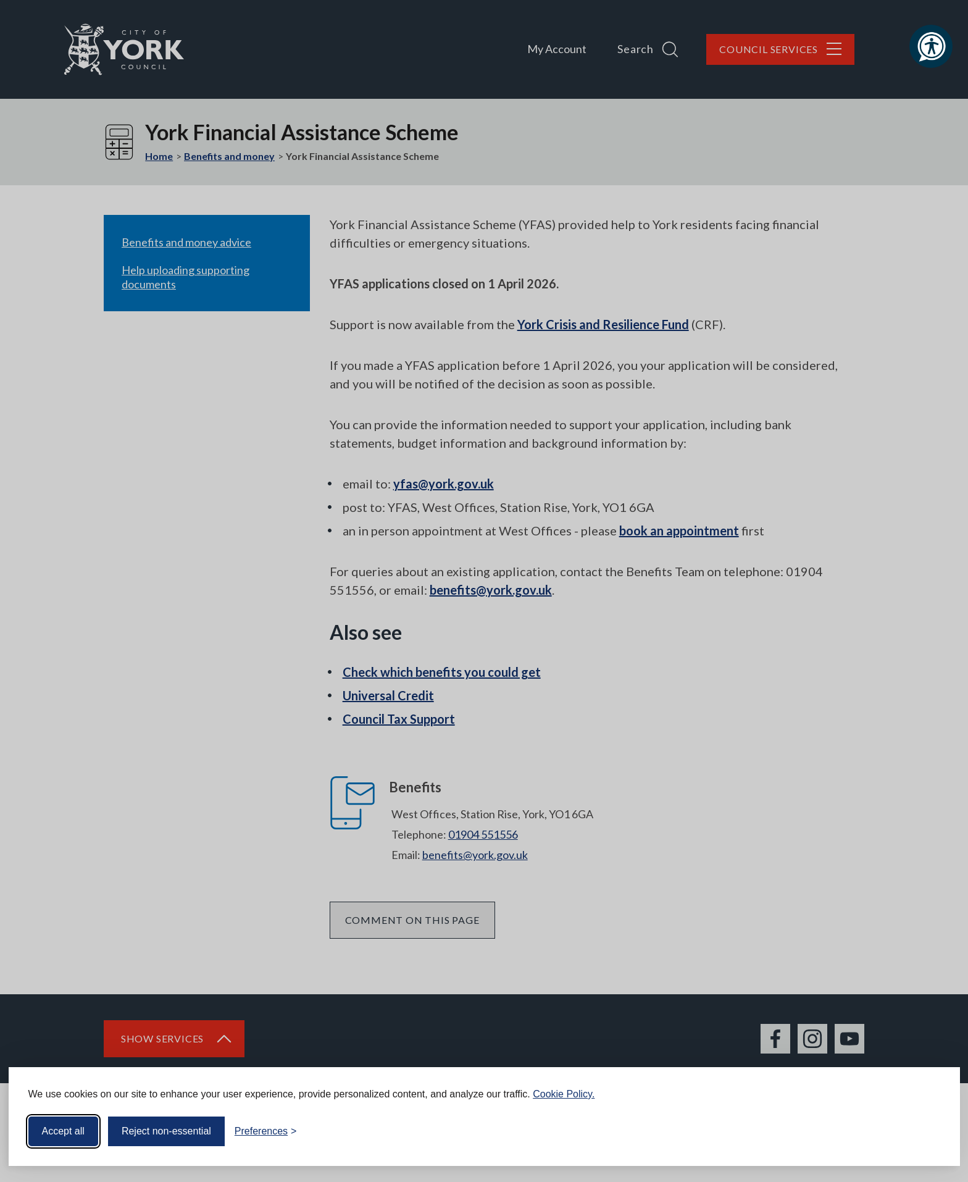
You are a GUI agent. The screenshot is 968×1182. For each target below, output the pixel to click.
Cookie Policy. (564, 1094)
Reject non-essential (166, 1131)
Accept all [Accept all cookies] (63, 1131)
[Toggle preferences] (266, 1131)
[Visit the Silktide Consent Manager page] (932, 1131)
